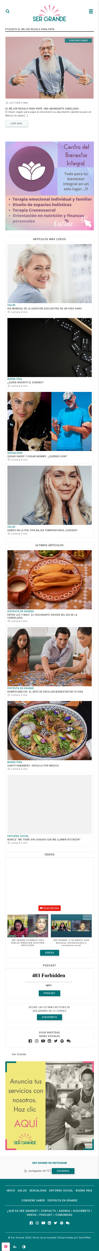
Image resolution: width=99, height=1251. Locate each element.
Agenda (64, 1210)
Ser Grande (19, 1054)
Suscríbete (49, 1017)
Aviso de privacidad (44, 1237)
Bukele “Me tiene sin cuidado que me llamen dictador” (44, 839)
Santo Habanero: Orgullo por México (33, 765)
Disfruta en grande (20, 611)
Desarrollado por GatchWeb (74, 1237)
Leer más (16, 123)
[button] (28, 932)
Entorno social (18, 836)
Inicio (11, 1190)
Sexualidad (15, 453)
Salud (11, 305)
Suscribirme (49, 908)
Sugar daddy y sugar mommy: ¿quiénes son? (37, 456)
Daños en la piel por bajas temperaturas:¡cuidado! (42, 530)
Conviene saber (78, 40)
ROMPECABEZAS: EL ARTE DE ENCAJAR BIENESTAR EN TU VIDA (45, 691)
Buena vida (14, 379)
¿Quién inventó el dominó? (25, 382)
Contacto (48, 1210)
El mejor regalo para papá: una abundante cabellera (42, 108)
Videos (49, 952)
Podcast (49, 993)
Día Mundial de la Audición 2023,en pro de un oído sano (44, 308)
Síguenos (63, 1171)
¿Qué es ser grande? (22, 1210)
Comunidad (63, 1214)
